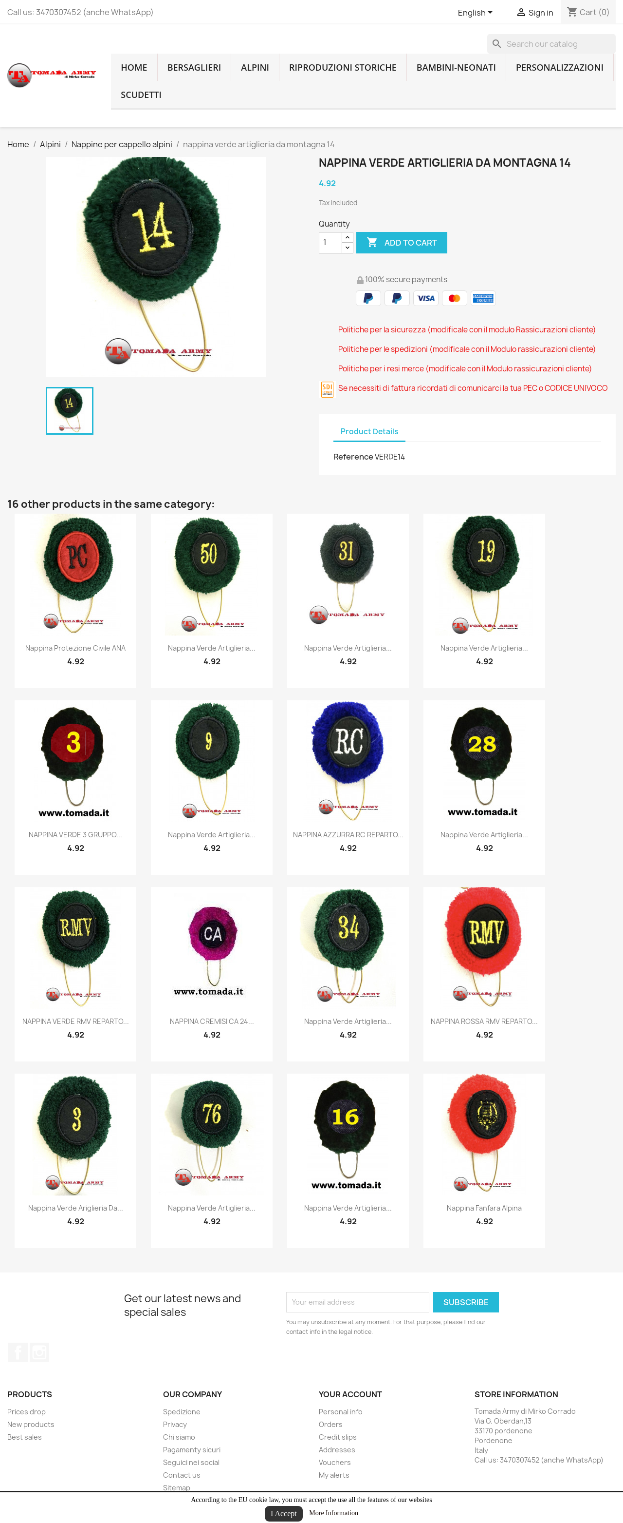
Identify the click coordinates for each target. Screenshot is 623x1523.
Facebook (18, 1352)
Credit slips (338, 1437)
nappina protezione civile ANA (75, 648)
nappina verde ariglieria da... (75, 1208)
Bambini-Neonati (456, 67)
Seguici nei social (191, 1462)
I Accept (284, 1513)
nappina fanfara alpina (484, 1208)
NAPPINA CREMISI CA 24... (212, 1021)
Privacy (175, 1424)
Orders (331, 1424)
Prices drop (26, 1411)
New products (31, 1424)
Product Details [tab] (369, 431)
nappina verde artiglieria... (212, 648)
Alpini (255, 67)
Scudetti (141, 94)
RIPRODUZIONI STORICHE (343, 67)
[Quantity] (330, 242)
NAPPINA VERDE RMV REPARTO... (75, 1021)
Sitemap (176, 1487)
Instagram (39, 1352)
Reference (353, 457)
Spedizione (182, 1411)
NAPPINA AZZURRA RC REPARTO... (348, 834)
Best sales (24, 1437)
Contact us (182, 1475)
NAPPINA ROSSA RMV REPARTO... (484, 1021)
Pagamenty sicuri (191, 1449)
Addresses (337, 1449)
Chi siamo (179, 1437)
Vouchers (335, 1462)
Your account (350, 1394)
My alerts (334, 1475)
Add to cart (401, 242)
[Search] (551, 44)
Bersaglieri (194, 67)
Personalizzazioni (560, 67)
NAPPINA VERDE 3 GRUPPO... (75, 834)
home (134, 67)
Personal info (341, 1411)
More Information (333, 1513)
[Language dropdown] (477, 13)
